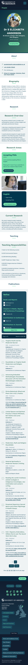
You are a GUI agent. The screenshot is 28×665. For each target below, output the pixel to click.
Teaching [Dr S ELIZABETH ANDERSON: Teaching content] (14, 236)
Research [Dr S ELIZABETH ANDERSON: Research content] (14, 107)
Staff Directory (7, 627)
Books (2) (8, 305)
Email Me (8, 170)
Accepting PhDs (14, 43)
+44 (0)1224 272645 (9, 67)
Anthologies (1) (10, 303)
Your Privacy (6, 642)
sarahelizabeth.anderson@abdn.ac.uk (14, 64)
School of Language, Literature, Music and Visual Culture (14, 73)
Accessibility (6, 645)
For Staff (19, 586)
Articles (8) (8, 327)
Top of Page (14, 633)
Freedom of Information (9, 656)
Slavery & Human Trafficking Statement (13, 653)
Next (12, 566)
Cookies (5, 649)
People (4, 8)
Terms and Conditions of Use (10, 638)
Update (22, 578)
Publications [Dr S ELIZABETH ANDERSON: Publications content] (14, 284)
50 (11, 570)
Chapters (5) (9, 314)
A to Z (4, 620)
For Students (10, 586)
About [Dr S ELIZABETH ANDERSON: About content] (14, 56)
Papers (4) (8, 321)
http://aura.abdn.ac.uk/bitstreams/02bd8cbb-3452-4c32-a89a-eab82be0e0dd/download (16, 554)
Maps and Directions (8, 623)
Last (17, 566)
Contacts (5, 616)
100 (14, 570)
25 (9, 570)
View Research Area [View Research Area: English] (10, 204)
